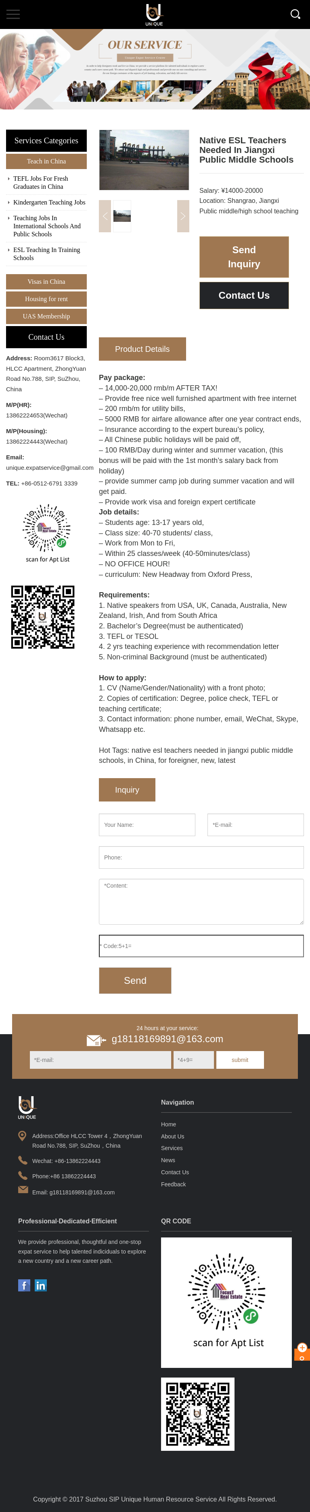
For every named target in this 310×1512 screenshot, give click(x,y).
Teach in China (46, 161)
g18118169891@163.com (168, 1038)
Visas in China (46, 281)
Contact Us (244, 295)
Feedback (173, 1184)
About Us (172, 1136)
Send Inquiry (244, 256)
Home (168, 1124)
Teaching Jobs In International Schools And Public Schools (47, 226)
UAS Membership (46, 316)
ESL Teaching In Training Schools (46, 253)
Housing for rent (46, 298)
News (168, 1160)
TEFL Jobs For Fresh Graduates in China (40, 182)
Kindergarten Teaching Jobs (49, 202)
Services (172, 1148)
